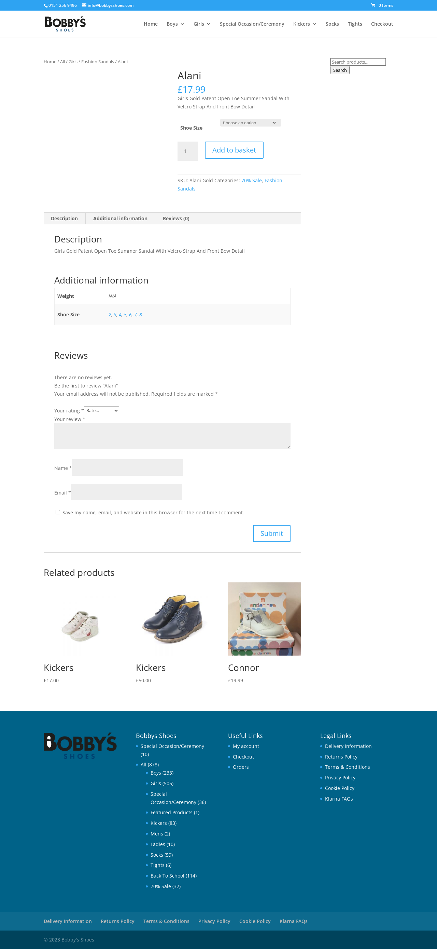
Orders (241, 767)
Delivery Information (348, 746)
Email (62, 492)
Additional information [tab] (120, 218)
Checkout (382, 24)
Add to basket (234, 150)
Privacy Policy (340, 777)
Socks (332, 24)
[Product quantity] (188, 151)
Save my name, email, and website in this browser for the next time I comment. (153, 512)
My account (246, 746)
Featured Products (172, 812)
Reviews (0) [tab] (176, 218)
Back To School (167, 875)
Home (151, 24)
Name (63, 468)
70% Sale (251, 180)
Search (340, 70)
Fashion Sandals (97, 61)
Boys (172, 24)
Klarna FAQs (339, 798)
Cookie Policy (339, 788)
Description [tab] (64, 218)
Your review (69, 419)
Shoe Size (191, 127)
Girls (199, 24)
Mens (157, 833)
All (62, 61)
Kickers (301, 24)
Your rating (69, 410)
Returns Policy (341, 756)
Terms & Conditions (347, 767)
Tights (355, 24)
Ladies (158, 844)
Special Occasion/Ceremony (252, 24)
